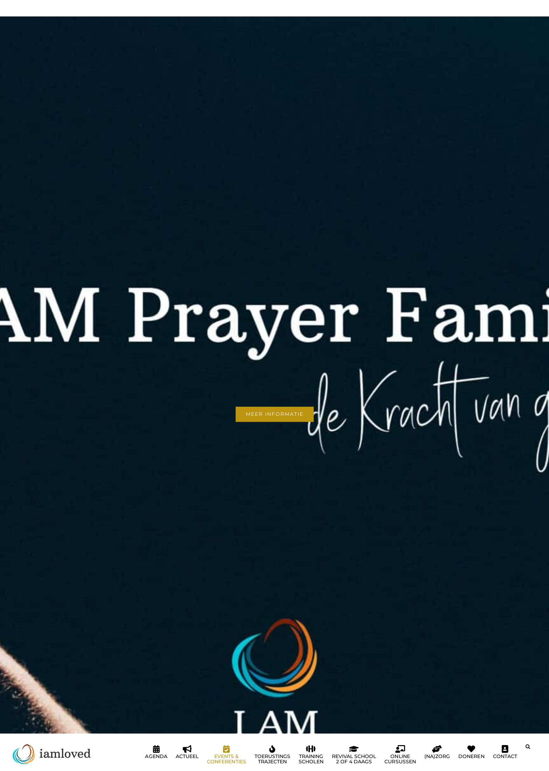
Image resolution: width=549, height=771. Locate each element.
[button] (528, 749)
